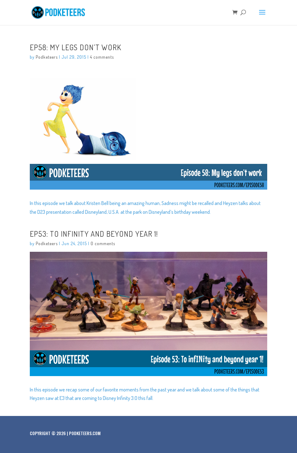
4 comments (102, 57)
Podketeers (47, 57)
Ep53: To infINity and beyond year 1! (94, 234)
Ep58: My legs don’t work (75, 47)
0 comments (103, 243)
